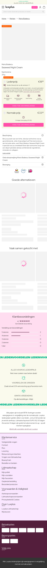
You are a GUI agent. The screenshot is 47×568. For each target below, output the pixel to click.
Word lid (35, 7)
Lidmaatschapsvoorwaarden (12, 497)
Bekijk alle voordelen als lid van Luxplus (23, 429)
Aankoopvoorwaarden (10, 493)
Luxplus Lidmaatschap (10, 509)
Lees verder (6, 153)
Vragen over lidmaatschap (11, 457)
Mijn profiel (6, 472)
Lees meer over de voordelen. (31, 92)
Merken (12, 18)
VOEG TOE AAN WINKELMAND (23, 106)
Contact (5, 445)
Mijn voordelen (7, 475)
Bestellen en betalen (9, 463)
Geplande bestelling (9, 481)
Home (4, 18)
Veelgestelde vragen (9, 442)
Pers (3, 448)
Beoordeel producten (10, 484)
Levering (5, 451)
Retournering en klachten (11, 454)
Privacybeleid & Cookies (10, 500)
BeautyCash (6, 460)
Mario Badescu (24, 18)
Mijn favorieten (7, 478)
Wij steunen (6, 512)
